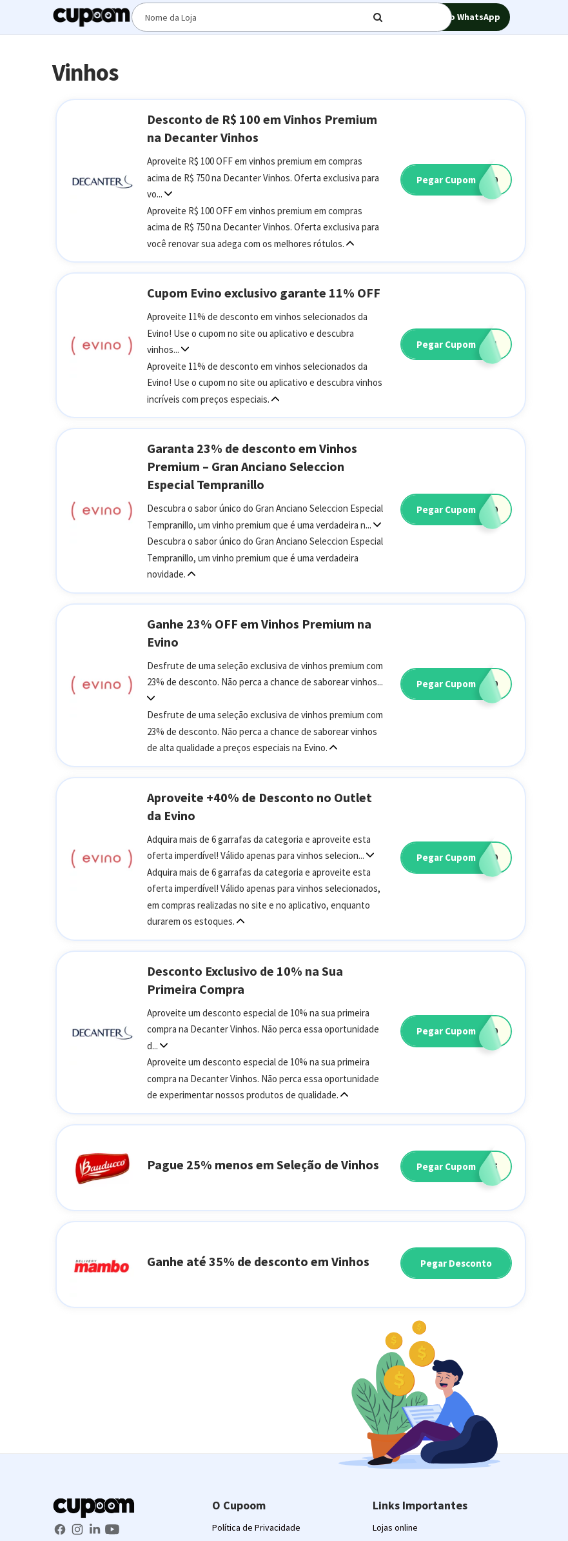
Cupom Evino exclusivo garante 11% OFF (263, 293)
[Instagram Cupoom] (78, 1528)
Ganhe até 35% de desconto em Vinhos (258, 1261)
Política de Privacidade (256, 1527)
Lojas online (395, 1527)
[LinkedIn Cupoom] (95, 1528)
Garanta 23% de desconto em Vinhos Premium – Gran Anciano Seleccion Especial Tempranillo (252, 466)
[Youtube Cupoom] (112, 1528)
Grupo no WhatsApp (449, 18)
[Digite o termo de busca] (260, 17)
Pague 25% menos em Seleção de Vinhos (263, 1164)
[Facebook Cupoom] (61, 1528)
